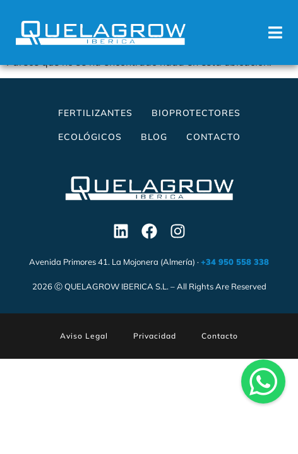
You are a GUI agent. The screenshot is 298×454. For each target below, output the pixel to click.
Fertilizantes (95, 123)
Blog (154, 147)
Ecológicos (90, 147)
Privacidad (154, 346)
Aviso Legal (84, 346)
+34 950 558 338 (235, 272)
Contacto (213, 147)
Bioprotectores (196, 123)
